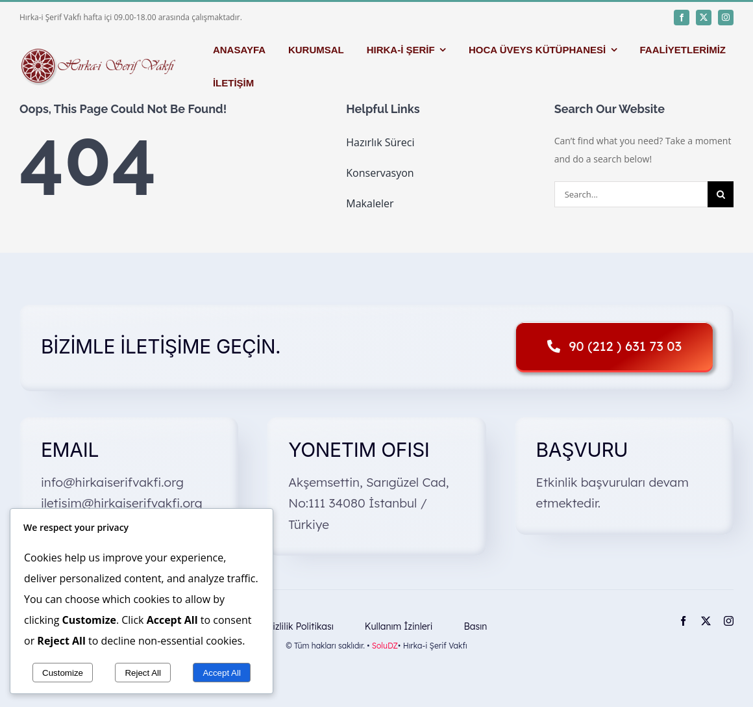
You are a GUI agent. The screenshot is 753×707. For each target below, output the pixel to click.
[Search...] (631, 194)
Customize (62, 673)
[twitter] (703, 17)
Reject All (143, 673)
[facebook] (681, 17)
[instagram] (726, 17)
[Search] (721, 194)
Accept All (222, 673)
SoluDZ (385, 645)
